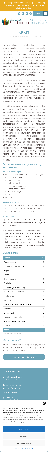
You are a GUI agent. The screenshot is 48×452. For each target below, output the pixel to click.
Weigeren (24, 436)
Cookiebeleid (18, 449)
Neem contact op (24, 357)
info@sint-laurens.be (37, 20)
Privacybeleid (28, 449)
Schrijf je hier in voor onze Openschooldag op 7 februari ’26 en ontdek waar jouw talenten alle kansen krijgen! (24, 5)
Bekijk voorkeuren (24, 443)
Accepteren (24, 429)
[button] (44, 403)
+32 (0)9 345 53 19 (38, 23)
